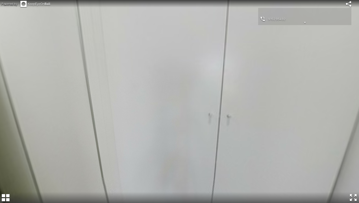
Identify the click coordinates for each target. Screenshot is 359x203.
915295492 (277, 19)
